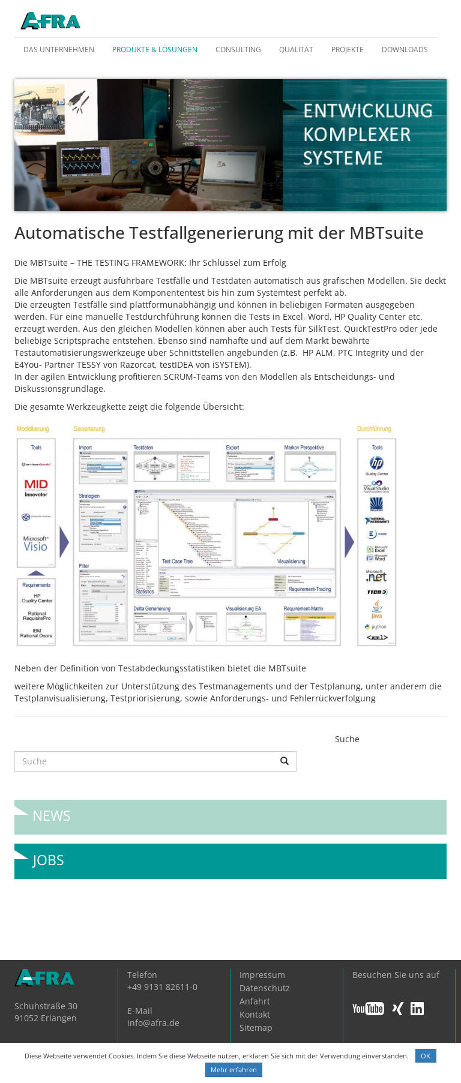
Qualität (296, 49)
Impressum (262, 974)
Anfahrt (255, 1001)
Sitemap (256, 1027)
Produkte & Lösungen (154, 49)
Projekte (347, 49)
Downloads (405, 49)
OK (425, 1055)
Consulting (238, 49)
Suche (347, 739)
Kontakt (255, 1014)
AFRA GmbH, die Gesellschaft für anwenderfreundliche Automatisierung (50, 21)
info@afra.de (153, 1022)
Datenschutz (265, 988)
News (51, 811)
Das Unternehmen (58, 49)
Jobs (48, 855)
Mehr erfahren (234, 1069)
